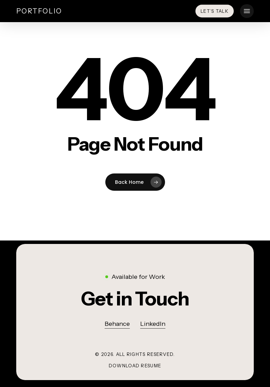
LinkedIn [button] (152, 324)
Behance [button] (117, 324)
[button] (247, 11)
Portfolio (39, 11)
